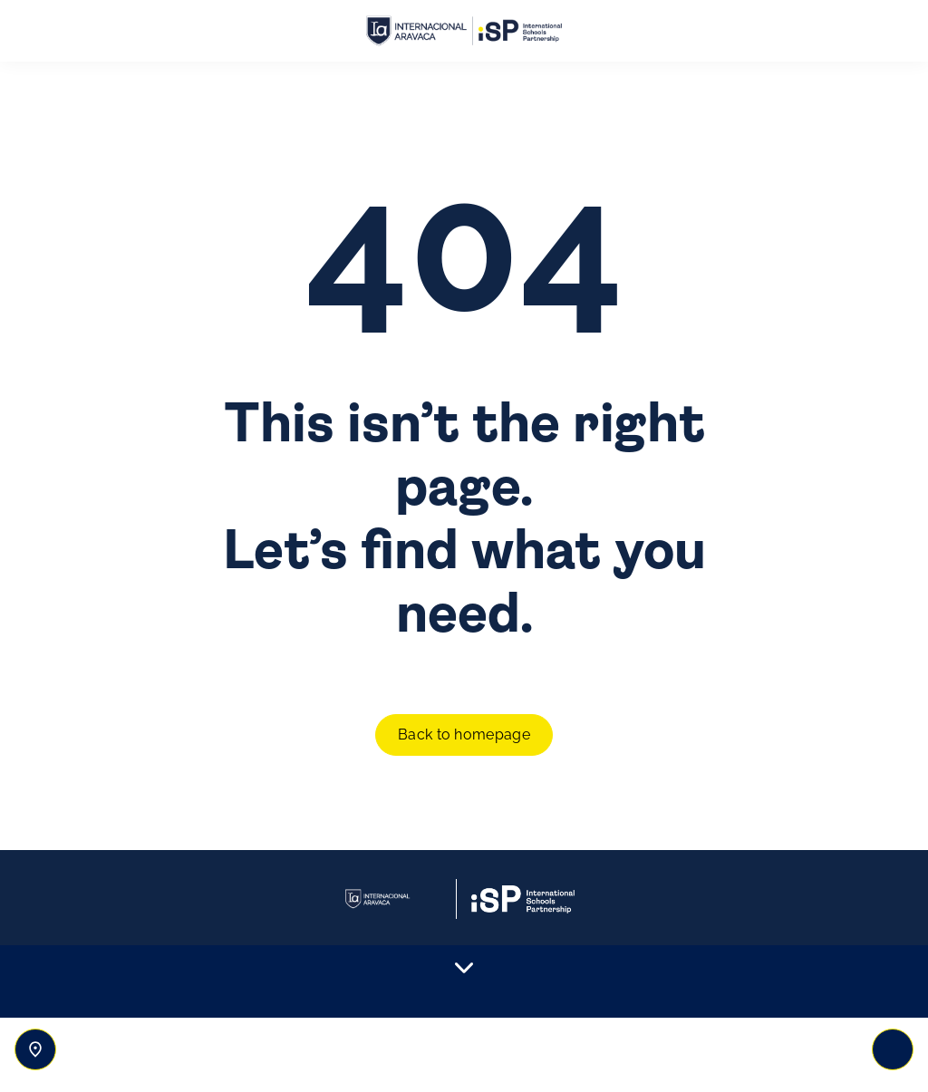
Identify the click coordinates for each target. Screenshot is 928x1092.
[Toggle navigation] (893, 1049)
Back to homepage (464, 734)
